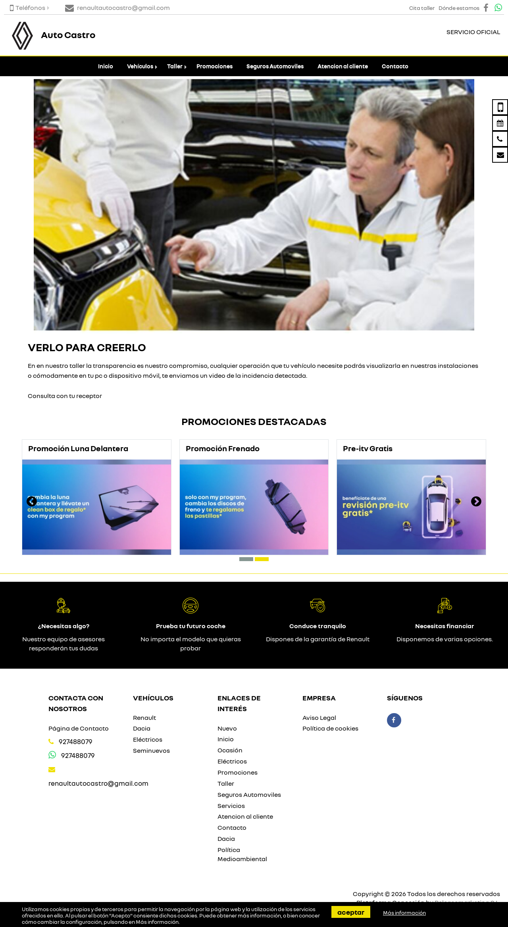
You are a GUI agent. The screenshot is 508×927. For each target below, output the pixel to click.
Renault (144, 717)
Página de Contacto (78, 728)
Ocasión (229, 750)
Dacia (141, 728)
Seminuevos (151, 750)
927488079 (75, 741)
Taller (175, 66)
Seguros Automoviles (275, 66)
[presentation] (32, 502)
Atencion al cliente (343, 66)
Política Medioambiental (242, 854)
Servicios (231, 806)
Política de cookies (330, 728)
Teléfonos (27, 8)
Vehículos (140, 66)
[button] (246, 559)
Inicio (105, 66)
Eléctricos (147, 739)
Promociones (214, 66)
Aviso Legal (319, 717)
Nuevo (227, 728)
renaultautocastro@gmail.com (98, 783)
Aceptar (350, 912)
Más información (157, 922)
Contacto (395, 66)
